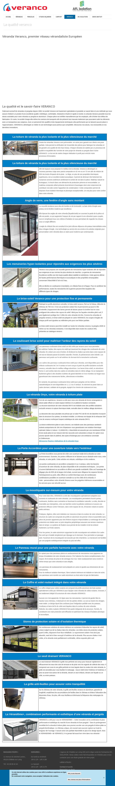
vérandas (19, 17)
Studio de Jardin (45, 17)
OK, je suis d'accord (74, 773)
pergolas (30, 17)
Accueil (8, 17)
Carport (59, 17)
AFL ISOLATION (83, 17)
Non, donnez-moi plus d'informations (79, 779)
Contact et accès (66, 767)
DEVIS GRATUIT (97, 17)
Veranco (70, 17)
